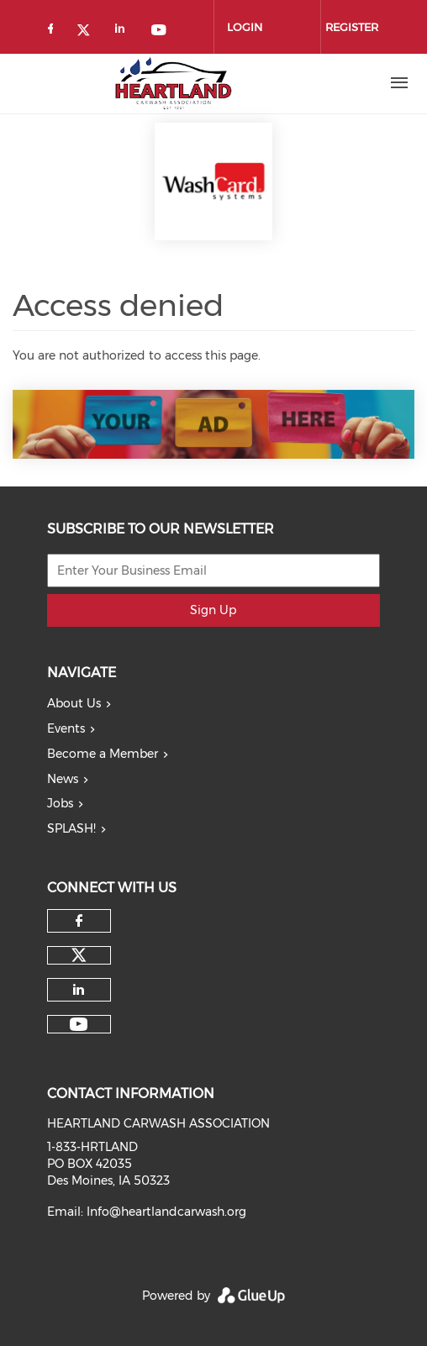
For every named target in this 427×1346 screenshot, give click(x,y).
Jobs (60, 803)
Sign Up (213, 610)
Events (66, 728)
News (62, 778)
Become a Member (102, 753)
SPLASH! (71, 828)
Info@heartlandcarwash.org (166, 1211)
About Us (74, 703)
